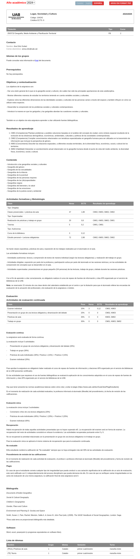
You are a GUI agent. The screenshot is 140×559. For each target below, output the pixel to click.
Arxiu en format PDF (121, 3)
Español (98, 3)
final (36, 60)
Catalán (80, 3)
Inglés (88, 3)
